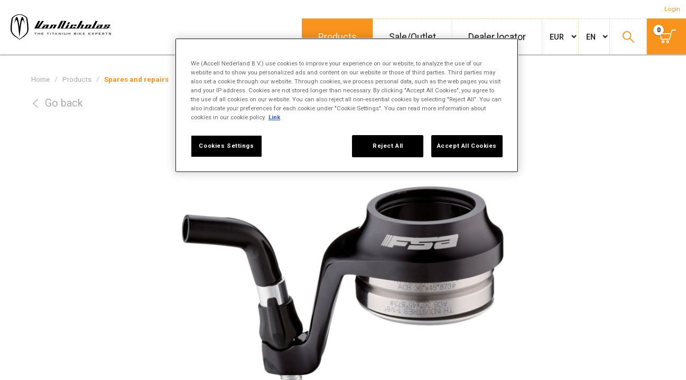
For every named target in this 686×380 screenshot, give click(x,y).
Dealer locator (497, 37)
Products (337, 37)
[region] (346, 105)
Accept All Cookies (467, 145)
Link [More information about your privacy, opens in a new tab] (274, 117)
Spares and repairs (136, 79)
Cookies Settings (226, 145)
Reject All (388, 145)
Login (672, 9)
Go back (64, 103)
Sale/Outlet (412, 37)
